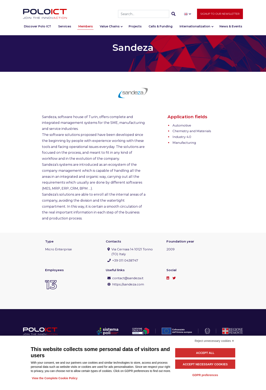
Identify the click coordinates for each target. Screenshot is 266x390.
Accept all (205, 353)
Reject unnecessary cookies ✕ (214, 340)
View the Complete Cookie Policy (55, 378)
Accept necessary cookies (205, 364)
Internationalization (195, 26)
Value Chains (109, 26)
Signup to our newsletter (220, 13)
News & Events (230, 26)
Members (85, 26)
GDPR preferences (205, 375)
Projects (135, 26)
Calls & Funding (160, 26)
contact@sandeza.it (127, 278)
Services (64, 26)
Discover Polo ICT (37, 26)
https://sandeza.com (128, 284)
